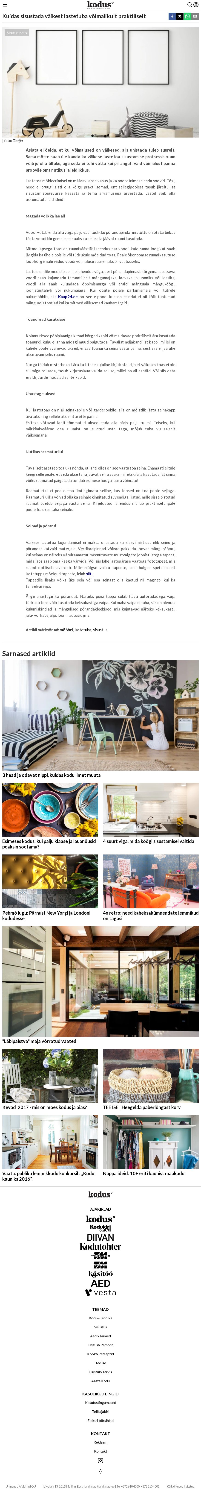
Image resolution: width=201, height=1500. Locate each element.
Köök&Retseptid (100, 1354)
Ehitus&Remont (100, 1345)
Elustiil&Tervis (100, 1372)
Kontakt (100, 1451)
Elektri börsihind (100, 1420)
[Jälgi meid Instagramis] (100, 1461)
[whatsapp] (187, 17)
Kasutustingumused (100, 1402)
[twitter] (180, 17)
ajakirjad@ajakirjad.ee (100, 1486)
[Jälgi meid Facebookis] (100, 1472)
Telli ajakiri (100, 1411)
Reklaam (100, 1442)
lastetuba (83, 629)
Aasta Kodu (100, 1381)
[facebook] (172, 17)
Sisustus (100, 1327)
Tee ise (100, 1363)
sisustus (100, 629)
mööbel (66, 629)
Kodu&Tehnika (100, 1318)
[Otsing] (189, 5)
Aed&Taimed (100, 1336)
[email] (195, 17)
